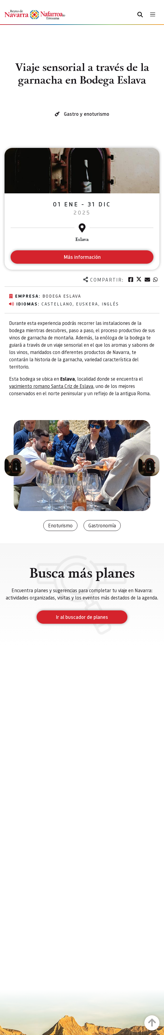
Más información (82, 257)
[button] (15, 465)
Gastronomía (102, 525)
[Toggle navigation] (152, 14)
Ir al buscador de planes (82, 617)
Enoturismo (60, 525)
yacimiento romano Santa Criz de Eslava (51, 386)
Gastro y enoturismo (86, 114)
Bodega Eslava (61, 296)
